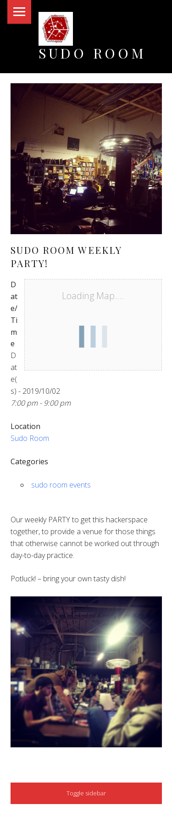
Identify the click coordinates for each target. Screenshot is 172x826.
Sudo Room (92, 52)
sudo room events (61, 485)
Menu (19, 12)
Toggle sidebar (86, 793)
